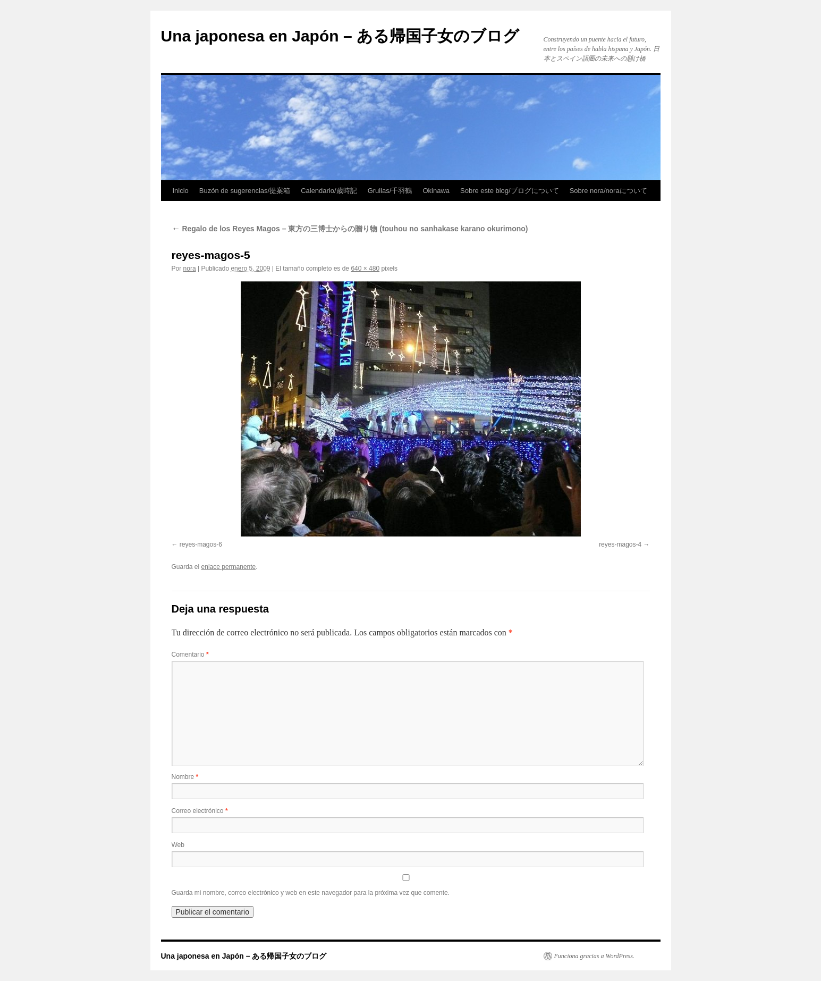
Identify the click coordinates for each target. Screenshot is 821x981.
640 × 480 (365, 268)
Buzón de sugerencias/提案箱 (244, 191)
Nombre (185, 777)
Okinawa (436, 191)
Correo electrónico (200, 811)
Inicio (181, 191)
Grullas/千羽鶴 (390, 191)
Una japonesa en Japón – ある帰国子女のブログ (340, 36)
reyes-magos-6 (201, 544)
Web (178, 845)
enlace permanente (228, 567)
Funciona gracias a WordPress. (594, 956)
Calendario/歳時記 (329, 191)
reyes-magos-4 (620, 544)
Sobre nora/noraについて (608, 191)
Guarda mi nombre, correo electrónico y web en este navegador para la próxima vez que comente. (311, 892)
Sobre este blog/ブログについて (509, 191)
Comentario (190, 654)
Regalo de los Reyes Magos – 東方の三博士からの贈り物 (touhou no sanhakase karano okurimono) (350, 228)
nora (189, 268)
